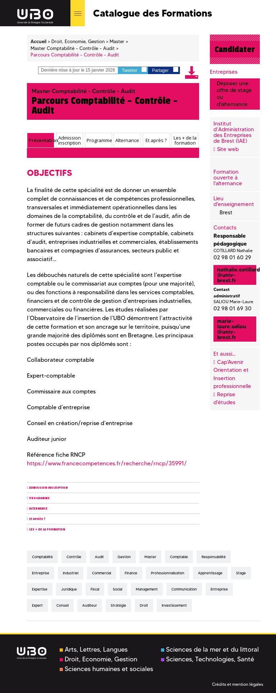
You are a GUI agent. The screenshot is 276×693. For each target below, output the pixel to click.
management (147, 589)
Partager (165, 70)
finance (131, 573)
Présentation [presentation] (41, 140)
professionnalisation (167, 573)
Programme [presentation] (99, 140)
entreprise (40, 573)
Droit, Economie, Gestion (98, 659)
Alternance (38, 509)
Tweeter (134, 70)
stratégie (118, 605)
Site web (228, 149)
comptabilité (42, 557)
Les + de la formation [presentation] (185, 140)
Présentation (40, 153)
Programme (39, 498)
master (150, 557)
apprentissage (210, 573)
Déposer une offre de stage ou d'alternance (234, 94)
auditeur (89, 605)
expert (37, 605)
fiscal (95, 589)
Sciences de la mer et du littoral (210, 649)
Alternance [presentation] (127, 140)
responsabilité (214, 557)
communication (184, 589)
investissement (174, 605)
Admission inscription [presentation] (69, 140)
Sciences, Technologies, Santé (207, 659)
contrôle (73, 557)
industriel (70, 573)
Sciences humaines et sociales (106, 669)
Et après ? (37, 519)
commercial (101, 573)
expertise (39, 589)
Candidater (235, 49)
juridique (69, 589)
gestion (124, 557)
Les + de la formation (47, 530)
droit (144, 605)
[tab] (40, 140)
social (117, 589)
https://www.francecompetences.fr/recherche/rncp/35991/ (107, 463)
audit (99, 557)
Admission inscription (48, 488)
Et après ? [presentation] (156, 140)
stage (241, 573)
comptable (179, 557)
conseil (62, 605)
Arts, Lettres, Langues (94, 649)
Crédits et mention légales (237, 684)
